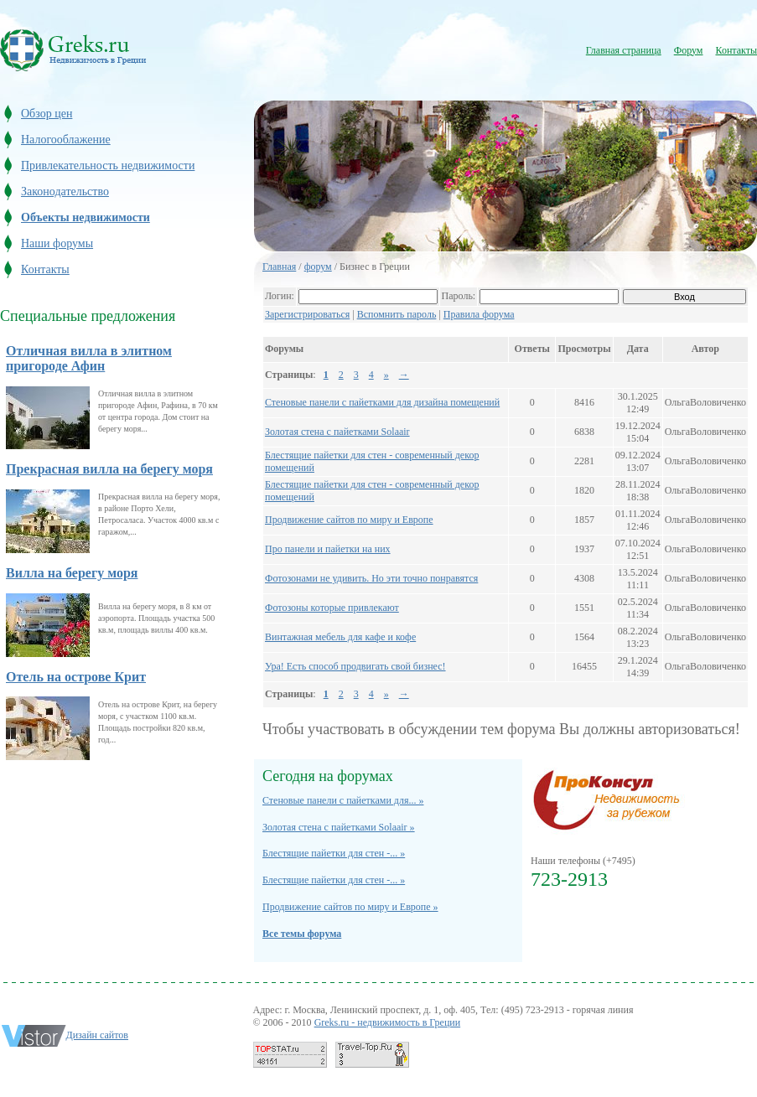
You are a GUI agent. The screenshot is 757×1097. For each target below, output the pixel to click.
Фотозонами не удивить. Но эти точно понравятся (371, 578)
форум (318, 266)
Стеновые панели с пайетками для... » (342, 800)
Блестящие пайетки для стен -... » (333, 853)
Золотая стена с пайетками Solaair (337, 431)
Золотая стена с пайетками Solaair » (338, 827)
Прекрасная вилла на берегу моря (109, 469)
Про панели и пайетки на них (328, 549)
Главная (279, 266)
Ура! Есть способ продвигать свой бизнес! (355, 666)
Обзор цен (46, 113)
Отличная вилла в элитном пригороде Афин (89, 358)
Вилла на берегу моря (71, 573)
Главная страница (623, 50)
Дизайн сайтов (97, 1035)
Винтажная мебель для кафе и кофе (340, 637)
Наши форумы (57, 243)
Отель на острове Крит (76, 677)
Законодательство (65, 191)
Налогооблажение (66, 139)
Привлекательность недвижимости (107, 165)
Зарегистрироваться (307, 314)
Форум (688, 50)
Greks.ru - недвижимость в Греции (387, 1022)
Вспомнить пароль (397, 314)
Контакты (736, 50)
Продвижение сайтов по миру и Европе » (350, 907)
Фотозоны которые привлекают (332, 607)
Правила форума (479, 314)
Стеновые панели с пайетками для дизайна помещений (382, 402)
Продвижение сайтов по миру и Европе (349, 519)
